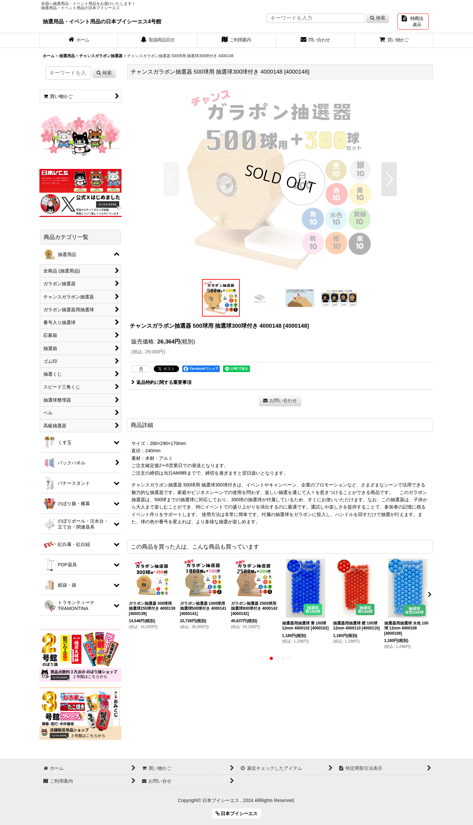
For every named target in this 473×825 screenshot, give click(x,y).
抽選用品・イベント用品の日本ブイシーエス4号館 (102, 21)
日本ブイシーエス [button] (236, 813)
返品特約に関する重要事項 (161, 382)
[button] (171, 179)
